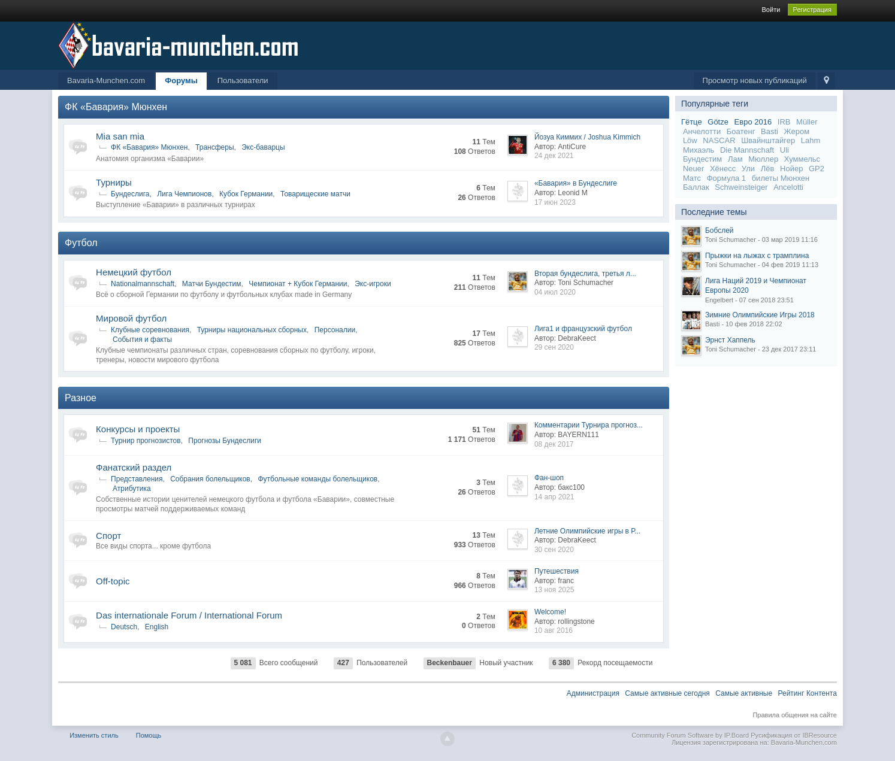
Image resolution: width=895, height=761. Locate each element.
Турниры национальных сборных (252, 330)
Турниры (114, 182)
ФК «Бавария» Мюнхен (116, 107)
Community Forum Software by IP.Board (690, 735)
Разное (80, 398)
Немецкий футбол (133, 272)
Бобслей (719, 230)
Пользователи (242, 80)
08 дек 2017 (554, 444)
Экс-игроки (373, 284)
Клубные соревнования (150, 330)
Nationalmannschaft (142, 284)
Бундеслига (130, 194)
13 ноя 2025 (554, 590)
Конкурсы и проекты (138, 429)
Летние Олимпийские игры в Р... (587, 531)
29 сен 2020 (554, 347)
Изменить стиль (94, 735)
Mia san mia (120, 136)
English (156, 627)
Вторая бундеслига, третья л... (585, 273)
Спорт (108, 535)
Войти (771, 9)
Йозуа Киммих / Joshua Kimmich (587, 137)
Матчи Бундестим (211, 284)
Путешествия (556, 571)
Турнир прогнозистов (146, 440)
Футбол (81, 243)
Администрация (593, 693)
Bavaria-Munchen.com (106, 80)
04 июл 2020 (555, 292)
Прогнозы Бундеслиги (224, 440)
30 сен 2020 (554, 549)
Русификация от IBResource (793, 735)
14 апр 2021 (554, 497)
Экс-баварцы (263, 147)
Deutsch (124, 627)
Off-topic (112, 581)
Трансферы (214, 147)
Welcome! (550, 612)
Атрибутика (132, 488)
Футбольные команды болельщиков (317, 479)
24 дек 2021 (554, 155)
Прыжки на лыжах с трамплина (757, 255)
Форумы (181, 80)
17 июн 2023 (555, 202)
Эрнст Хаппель (730, 340)
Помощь (149, 735)
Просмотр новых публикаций (755, 80)
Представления (136, 479)
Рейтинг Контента (807, 693)
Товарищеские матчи (315, 194)
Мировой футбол (131, 318)
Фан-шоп (549, 478)
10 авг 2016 (553, 630)
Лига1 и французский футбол (583, 329)
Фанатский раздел (133, 467)
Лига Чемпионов (184, 194)
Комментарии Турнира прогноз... (588, 425)
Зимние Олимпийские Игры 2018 (760, 315)
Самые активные (743, 693)
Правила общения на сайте (794, 714)
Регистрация (812, 9)
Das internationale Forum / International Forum (189, 615)
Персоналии (335, 330)
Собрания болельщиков (210, 479)
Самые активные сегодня (667, 693)
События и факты (142, 339)
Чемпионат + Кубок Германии (298, 284)
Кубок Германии (246, 194)
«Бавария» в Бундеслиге (575, 183)
